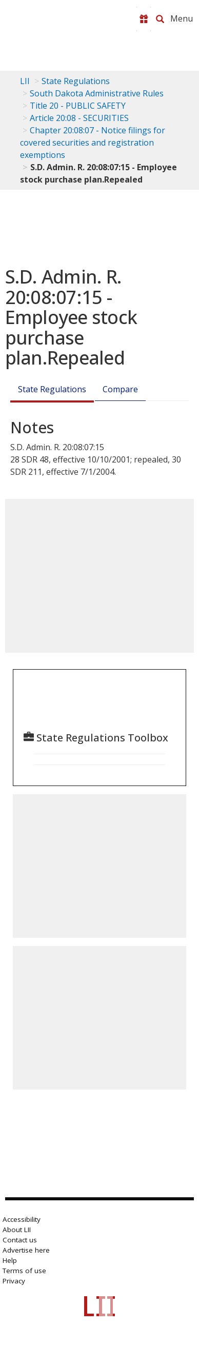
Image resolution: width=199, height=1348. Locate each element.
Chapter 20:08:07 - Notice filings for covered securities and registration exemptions (92, 142)
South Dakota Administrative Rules (97, 93)
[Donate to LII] (143, 19)
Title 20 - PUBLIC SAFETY (78, 105)
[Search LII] (160, 19)
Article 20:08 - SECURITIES (79, 118)
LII (25, 81)
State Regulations (76, 81)
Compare (120, 389)
